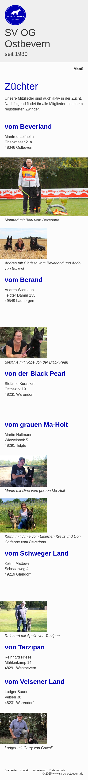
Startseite (11, 770)
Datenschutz (57, 770)
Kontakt (24, 770)
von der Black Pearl (35, 373)
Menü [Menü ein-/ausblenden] (78, 69)
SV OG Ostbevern (27, 38)
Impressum (39, 770)
